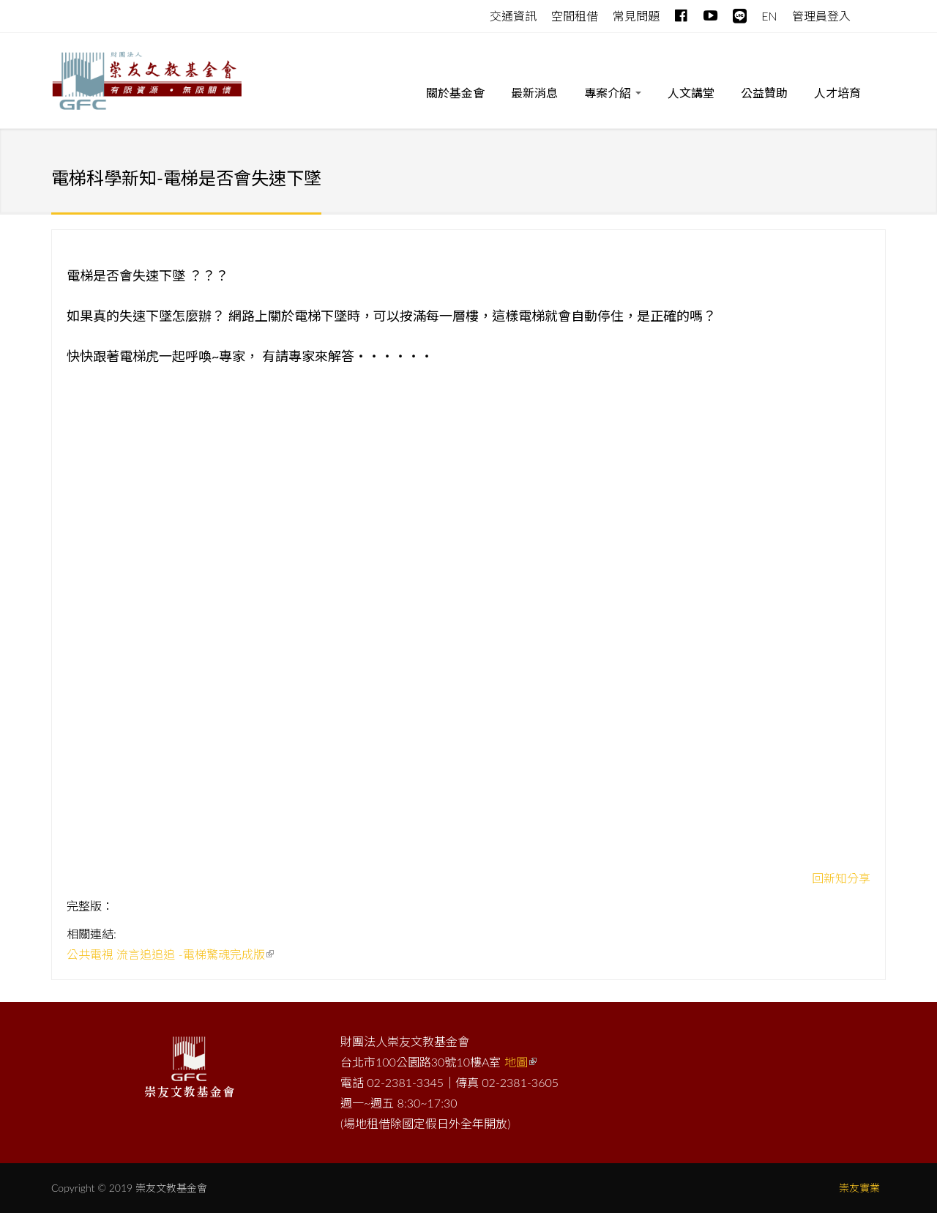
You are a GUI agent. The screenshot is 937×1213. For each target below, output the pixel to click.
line (740, 13)
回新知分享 (841, 878)
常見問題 (636, 16)
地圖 (520, 1062)
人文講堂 (691, 93)
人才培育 (837, 93)
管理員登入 (821, 16)
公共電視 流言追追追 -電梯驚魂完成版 (170, 954)
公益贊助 (764, 93)
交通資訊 (513, 16)
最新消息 (534, 93)
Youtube (710, 13)
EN (769, 16)
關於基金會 (455, 93)
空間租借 (574, 16)
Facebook (682, 13)
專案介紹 (612, 95)
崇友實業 (859, 1188)
